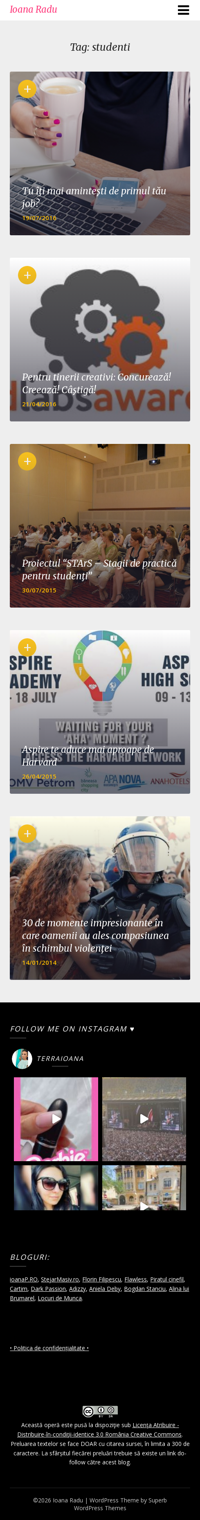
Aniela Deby (105, 1289)
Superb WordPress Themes (120, 1504)
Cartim (18, 1289)
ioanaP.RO (24, 1279)
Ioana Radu (33, 9)
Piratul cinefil (167, 1279)
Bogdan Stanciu (145, 1289)
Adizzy (77, 1289)
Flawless (135, 1279)
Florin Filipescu (101, 1279)
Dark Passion (48, 1289)
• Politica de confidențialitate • (49, 1348)
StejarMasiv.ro (60, 1279)
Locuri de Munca (60, 1298)
